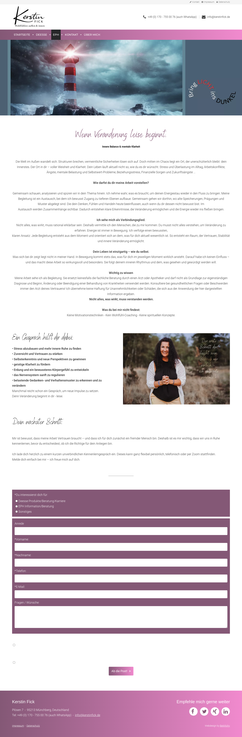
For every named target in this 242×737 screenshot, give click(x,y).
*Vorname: (22, 539)
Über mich (92, 34)
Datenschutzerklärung (192, 645)
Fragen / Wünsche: (27, 602)
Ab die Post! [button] (119, 671)
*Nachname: (23, 555)
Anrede (19, 523)
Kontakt (194, 2)
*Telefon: (20, 571)
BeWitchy (225, 725)
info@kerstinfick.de (218, 16)
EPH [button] (56, 34)
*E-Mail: (20, 586)
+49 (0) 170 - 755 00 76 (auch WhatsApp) (172, 16)
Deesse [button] (41, 34)
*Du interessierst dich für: (31, 495)
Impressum (207, 2)
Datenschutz (223, 2)
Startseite (22, 34)
